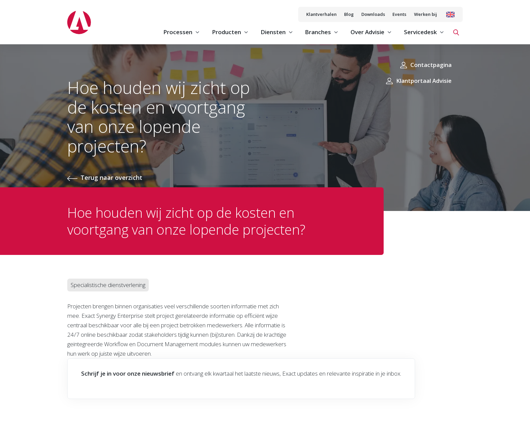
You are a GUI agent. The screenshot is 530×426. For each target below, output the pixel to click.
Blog (349, 14)
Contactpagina (431, 65)
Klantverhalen (321, 14)
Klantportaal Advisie (424, 81)
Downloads (373, 14)
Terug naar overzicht (111, 177)
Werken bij (425, 14)
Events (399, 14)
